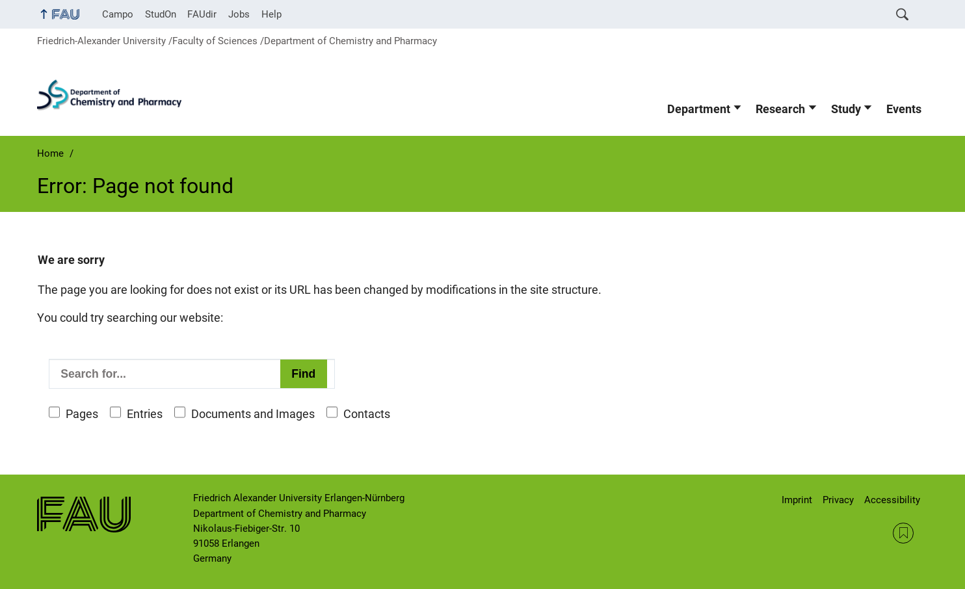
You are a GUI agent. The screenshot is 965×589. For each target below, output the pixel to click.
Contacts (366, 414)
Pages (82, 414)
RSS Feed (903, 533)
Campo (117, 14)
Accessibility (892, 500)
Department (698, 109)
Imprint (797, 500)
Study (846, 109)
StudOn (160, 14)
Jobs (239, 14)
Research (780, 109)
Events (903, 109)
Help (271, 14)
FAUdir (202, 14)
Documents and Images (253, 414)
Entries (145, 414)
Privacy (838, 500)
